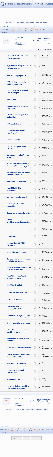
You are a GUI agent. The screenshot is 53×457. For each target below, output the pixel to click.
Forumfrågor (49, 429)
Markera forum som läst (43, 38)
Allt (19, 29)
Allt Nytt (2, 4)
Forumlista (19, 38)
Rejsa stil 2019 (36, 438)
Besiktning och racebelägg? (17, 363)
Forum (35, 4)
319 (38, 41)
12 (30, 101)
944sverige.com (13, 229)
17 (28, 167)
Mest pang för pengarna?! (16, 76)
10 (25, 101)
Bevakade (38, 29)
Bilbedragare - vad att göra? (17, 379)
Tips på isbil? (11, 236)
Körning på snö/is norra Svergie (18, 323)
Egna (25, 29)
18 (30, 167)
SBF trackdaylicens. (14, 124)
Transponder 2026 (13, 140)
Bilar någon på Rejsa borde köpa (19, 347)
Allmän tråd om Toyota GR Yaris (18, 316)
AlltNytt (13, 29)
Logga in (50, 29)
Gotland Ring (11, 100)
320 (43, 41)
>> (49, 43)
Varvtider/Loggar (45, 4)
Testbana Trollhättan (14, 300)
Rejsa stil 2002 (16, 438)
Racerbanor (18, 4)
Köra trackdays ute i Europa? (17, 252)
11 (28, 101)
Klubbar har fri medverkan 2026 (18, 213)
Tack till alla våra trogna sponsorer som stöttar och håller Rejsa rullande (26, 22)
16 (25, 167)
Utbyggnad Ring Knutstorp (16, 181)
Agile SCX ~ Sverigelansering (18, 197)
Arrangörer (27, 4)
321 (47, 41)
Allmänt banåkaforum (20, 44)
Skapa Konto (4, 27)
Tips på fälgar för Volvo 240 (17, 292)
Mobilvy (26, 438)
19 (30, 317)
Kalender (9, 4)
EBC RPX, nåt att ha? (14, 285)
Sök (44, 29)
